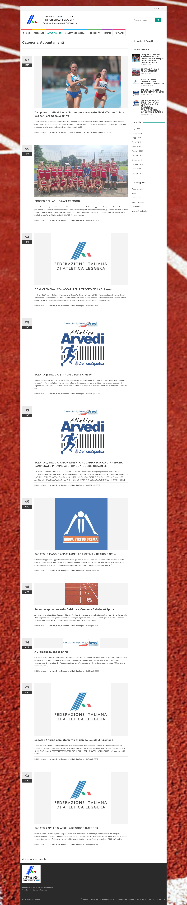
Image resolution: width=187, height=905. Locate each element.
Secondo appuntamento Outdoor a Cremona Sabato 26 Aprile (74, 609)
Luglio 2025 (136, 129)
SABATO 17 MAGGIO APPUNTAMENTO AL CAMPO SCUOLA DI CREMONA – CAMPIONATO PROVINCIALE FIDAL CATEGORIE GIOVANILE (152, 106)
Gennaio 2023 (137, 173)
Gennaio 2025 (137, 155)
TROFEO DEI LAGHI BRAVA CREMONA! (57, 201)
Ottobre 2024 (137, 164)
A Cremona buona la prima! (51, 651)
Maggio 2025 (137, 138)
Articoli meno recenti (34, 858)
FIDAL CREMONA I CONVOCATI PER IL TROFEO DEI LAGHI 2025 (73, 289)
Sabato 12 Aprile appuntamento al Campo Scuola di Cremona (73, 740)
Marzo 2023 (136, 169)
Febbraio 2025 (137, 151)
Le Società (95, 33)
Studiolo (36, 899)
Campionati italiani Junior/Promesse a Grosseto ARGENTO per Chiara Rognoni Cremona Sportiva (152, 58)
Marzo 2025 (136, 147)
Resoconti (39, 33)
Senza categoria (76, 132)
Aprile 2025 (136, 142)
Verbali (107, 33)
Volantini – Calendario (140, 211)
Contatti (156, 8)
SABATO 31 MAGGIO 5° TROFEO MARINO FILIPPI (63, 374)
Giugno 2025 (137, 133)
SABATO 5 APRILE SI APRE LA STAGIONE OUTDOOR (66, 828)
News (58, 132)
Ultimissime (87, 132)
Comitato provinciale (75, 33)
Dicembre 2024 (137, 160)
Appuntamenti (54, 33)
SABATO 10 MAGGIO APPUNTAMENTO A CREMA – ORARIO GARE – (75, 554)
